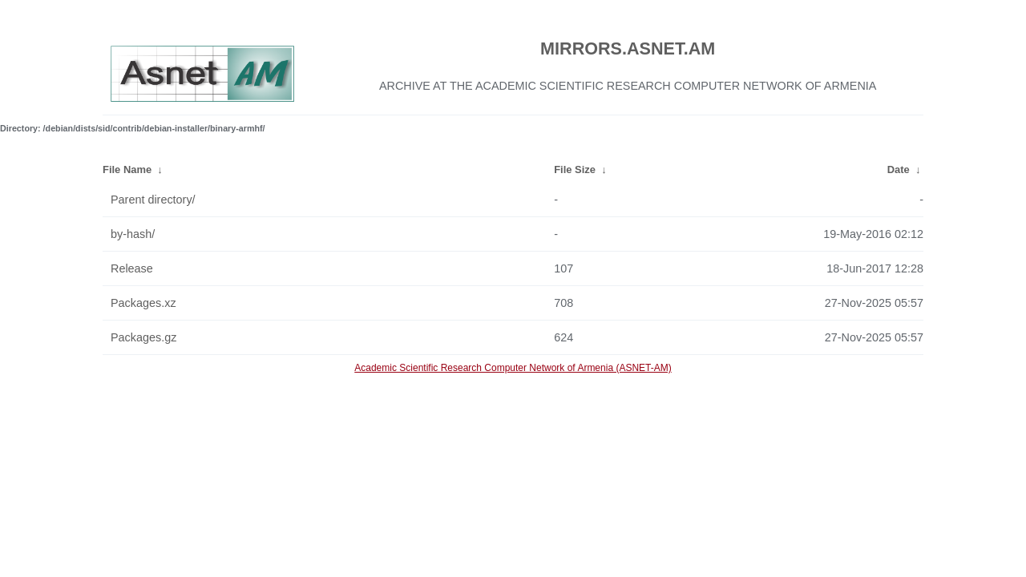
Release (132, 268)
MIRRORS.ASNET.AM (627, 48)
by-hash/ (133, 234)
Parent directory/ (153, 199)
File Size (575, 169)
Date (898, 169)
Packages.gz (143, 337)
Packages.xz (143, 303)
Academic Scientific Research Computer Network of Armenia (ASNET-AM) (512, 367)
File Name (127, 169)
